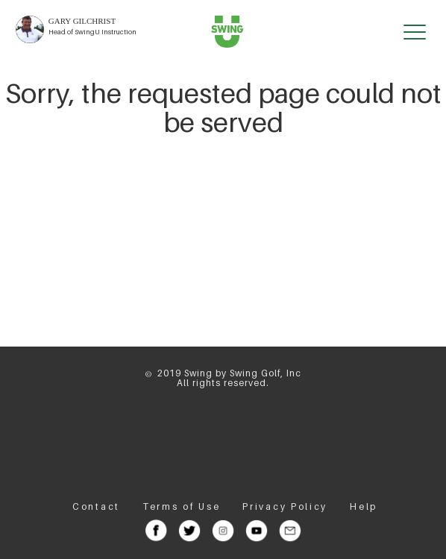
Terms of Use (181, 506)
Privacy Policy (284, 506)
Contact (96, 506)
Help (363, 506)
